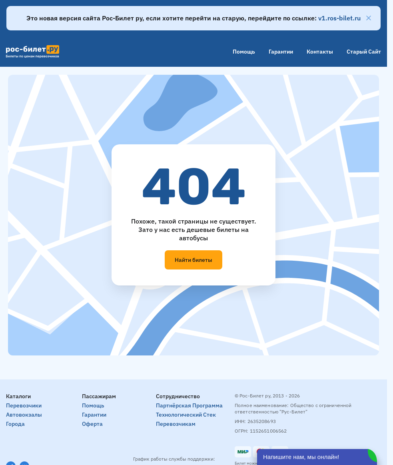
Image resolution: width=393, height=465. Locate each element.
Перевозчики (24, 405)
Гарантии (281, 51)
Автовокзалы (24, 414)
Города (15, 423)
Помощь (244, 51)
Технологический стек (186, 414)
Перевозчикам (176, 423)
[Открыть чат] (317, 457)
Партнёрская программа (189, 405)
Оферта (92, 423)
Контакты (320, 51)
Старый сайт (364, 51)
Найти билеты (193, 259)
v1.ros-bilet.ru (339, 18)
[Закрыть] (369, 18)
